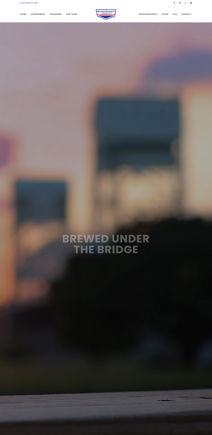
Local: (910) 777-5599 (29, 3)
